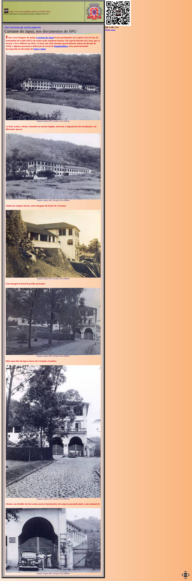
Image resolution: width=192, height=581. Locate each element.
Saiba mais (110, 30)
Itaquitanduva (61, 46)
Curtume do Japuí (45, 37)
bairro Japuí (39, 49)
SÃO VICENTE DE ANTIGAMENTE (22, 27)
